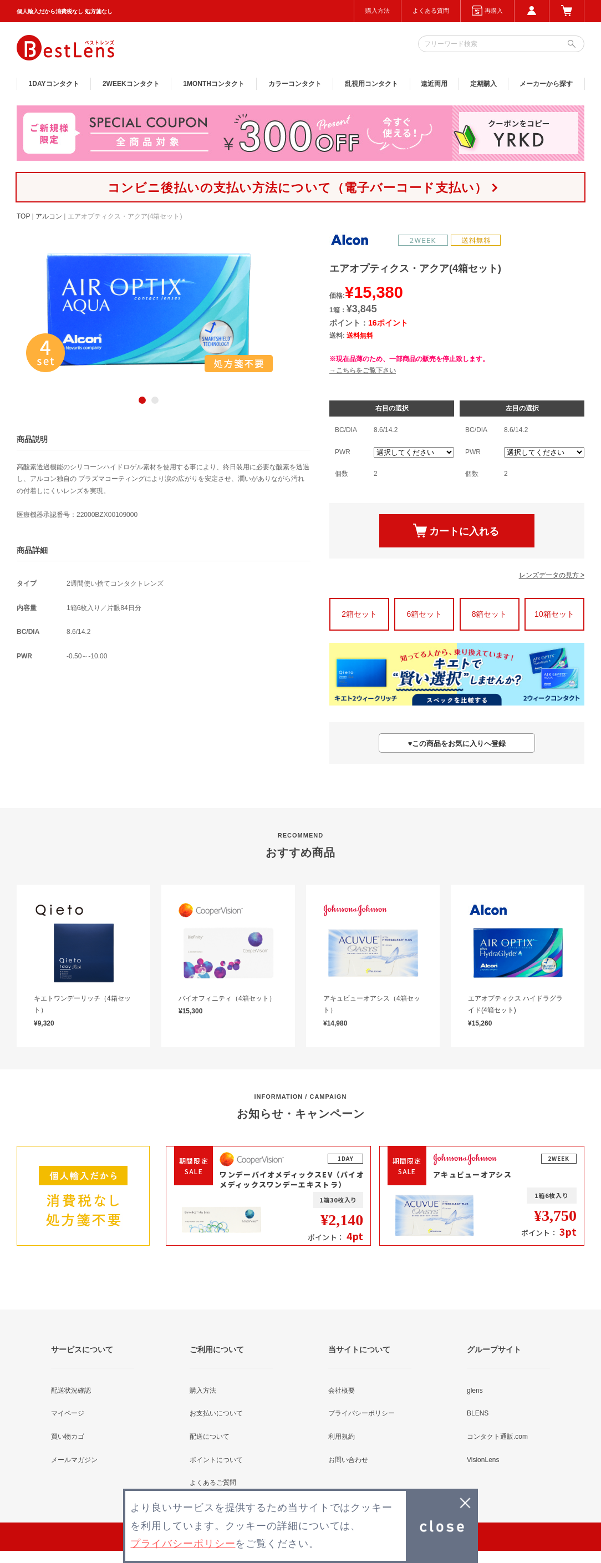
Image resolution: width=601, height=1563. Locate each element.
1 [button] (142, 400)
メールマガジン (74, 1460)
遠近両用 (434, 84)
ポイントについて (216, 1460)
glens (475, 1390)
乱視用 (371, 84)
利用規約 (341, 1436)
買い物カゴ (67, 1436)
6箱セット (424, 614)
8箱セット (489, 614)
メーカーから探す (546, 84)
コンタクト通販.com (497, 1436)
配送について (210, 1436)
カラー (295, 84)
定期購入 (483, 84)
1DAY (54, 84)
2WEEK (131, 84)
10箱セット (554, 614)
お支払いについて (216, 1413)
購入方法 (377, 10)
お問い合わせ (348, 1460)
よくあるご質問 (213, 1482)
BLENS (477, 1413)
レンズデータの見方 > (551, 575)
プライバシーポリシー (361, 1413)
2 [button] (155, 400)
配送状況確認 (71, 1390)
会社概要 (341, 1390)
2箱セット (359, 614)
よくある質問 (430, 10)
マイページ (67, 1413)
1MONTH (214, 84)
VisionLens (483, 1460)
